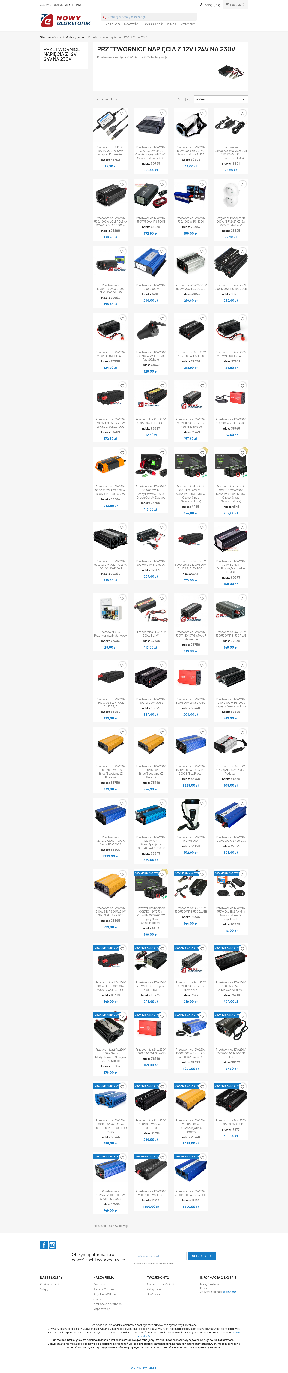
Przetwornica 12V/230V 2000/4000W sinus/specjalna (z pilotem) (191, 1126)
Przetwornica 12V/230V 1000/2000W (151, 287)
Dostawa (99, 1284)
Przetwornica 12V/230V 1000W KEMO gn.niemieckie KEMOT (231, 986)
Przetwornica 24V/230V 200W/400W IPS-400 (231, 354)
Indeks (105, 159)
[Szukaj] (149, 17)
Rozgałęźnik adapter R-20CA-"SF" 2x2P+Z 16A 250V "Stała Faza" (231, 221)
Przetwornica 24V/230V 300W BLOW (151, 633)
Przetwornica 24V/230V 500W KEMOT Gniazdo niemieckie (191, 986)
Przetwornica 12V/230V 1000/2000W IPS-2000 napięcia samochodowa (231, 702)
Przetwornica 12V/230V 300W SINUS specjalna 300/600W (151, 986)
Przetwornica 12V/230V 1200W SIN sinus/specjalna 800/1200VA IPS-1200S (151, 842)
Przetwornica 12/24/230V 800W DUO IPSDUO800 (191, 287)
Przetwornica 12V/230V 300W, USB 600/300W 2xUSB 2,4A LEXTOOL (110, 423)
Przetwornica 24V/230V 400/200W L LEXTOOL (151, 421)
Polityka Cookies (103, 1289)
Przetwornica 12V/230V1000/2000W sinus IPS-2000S (110, 1195)
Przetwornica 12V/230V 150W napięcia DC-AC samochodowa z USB (191, 150)
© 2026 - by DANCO (144, 1368)
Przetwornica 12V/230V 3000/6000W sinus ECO (190, 1193)
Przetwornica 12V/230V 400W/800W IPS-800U (151, 563)
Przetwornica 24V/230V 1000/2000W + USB (231, 1122)
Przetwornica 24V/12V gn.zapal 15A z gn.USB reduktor (230, 769)
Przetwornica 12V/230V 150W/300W (191, 839)
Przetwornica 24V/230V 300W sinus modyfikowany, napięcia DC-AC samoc (110, 1055)
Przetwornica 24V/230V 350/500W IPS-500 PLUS (230, 633)
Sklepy (44, 1289)
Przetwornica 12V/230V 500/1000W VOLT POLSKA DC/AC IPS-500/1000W (110, 221)
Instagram (52, 1245)
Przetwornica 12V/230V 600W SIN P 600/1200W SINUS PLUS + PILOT (111, 911)
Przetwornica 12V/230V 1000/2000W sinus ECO (231, 839)
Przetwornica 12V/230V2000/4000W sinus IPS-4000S (110, 840)
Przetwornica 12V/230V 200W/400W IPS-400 (110, 354)
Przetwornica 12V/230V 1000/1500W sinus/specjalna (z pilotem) (151, 771)
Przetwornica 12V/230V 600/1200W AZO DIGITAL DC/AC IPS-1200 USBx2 (110, 490)
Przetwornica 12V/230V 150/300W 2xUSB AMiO (231, 421)
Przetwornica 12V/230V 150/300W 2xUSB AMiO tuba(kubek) (151, 355)
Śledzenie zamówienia (161, 1284)
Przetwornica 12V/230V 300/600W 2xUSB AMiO (191, 701)
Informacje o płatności (107, 1304)
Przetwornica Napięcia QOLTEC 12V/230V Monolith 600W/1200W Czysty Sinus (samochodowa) (190, 494)
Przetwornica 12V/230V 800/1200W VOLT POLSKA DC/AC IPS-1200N (110, 564)
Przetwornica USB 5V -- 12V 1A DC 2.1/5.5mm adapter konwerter (110, 150)
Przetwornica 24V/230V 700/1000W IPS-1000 (191, 354)
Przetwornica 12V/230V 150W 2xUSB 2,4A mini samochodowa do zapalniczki (231, 913)
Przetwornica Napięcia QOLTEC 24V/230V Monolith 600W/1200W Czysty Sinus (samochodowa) (230, 494)
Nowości (131, 24)
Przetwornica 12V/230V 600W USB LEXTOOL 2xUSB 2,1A (110, 702)
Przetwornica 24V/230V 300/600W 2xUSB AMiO (151, 1051)
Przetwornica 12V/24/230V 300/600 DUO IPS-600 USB (110, 288)
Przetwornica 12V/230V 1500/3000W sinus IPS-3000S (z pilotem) (191, 1053)
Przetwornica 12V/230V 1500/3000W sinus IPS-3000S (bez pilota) (191, 769)
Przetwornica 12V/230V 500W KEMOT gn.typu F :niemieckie (190, 635)
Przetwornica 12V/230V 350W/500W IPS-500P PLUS (231, 1053)
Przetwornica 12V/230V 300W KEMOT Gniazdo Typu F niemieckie (191, 423)
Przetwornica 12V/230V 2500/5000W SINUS (151, 1193)
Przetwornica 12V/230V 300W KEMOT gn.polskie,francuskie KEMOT (231, 566)
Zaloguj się (154, 1289)
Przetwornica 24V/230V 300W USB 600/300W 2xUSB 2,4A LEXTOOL (110, 986)
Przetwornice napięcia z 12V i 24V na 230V (62, 54)
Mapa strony (101, 1309)
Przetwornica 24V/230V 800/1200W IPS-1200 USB (231, 287)
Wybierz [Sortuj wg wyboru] (221, 99)
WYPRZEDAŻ (153, 24)
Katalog (113, 24)
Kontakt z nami (49, 1284)
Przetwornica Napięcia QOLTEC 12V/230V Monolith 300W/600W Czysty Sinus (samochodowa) (150, 915)
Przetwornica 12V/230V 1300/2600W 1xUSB (151, 701)
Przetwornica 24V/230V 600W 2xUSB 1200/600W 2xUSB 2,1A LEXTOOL (191, 564)
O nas (171, 24)
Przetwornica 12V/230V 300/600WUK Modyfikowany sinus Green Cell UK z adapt (151, 492)
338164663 (73, 5)
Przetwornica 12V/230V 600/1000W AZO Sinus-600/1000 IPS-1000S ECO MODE (110, 1126)
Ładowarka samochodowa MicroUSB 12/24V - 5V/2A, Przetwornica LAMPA (231, 152)
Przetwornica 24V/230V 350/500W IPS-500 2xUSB (190, 909)
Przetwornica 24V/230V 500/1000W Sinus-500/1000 (151, 1124)
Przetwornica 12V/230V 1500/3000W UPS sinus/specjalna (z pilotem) (110, 771)
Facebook (44, 1245)
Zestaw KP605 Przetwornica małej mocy (110, 633)
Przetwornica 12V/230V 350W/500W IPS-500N (151, 219)
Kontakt (188, 24)
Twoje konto (158, 1278)
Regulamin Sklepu (104, 1294)
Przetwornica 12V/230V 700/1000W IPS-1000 (191, 219)
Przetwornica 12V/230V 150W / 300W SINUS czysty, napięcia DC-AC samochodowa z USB (150, 152)
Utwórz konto (155, 1294)
